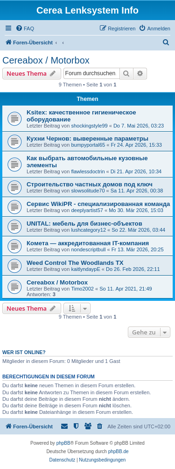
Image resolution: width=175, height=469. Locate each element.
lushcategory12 (88, 230)
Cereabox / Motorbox (46, 60)
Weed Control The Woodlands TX (75, 262)
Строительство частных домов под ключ (90, 184)
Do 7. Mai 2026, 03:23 (138, 125)
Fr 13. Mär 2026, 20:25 (138, 249)
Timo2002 (82, 288)
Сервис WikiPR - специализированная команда (98, 203)
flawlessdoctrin (88, 171)
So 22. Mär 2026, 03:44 (138, 230)
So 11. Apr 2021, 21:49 (125, 288)
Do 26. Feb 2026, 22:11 (133, 269)
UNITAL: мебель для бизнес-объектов (84, 223)
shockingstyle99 (89, 125)
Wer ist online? (24, 352)
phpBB (63, 443)
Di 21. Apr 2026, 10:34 (136, 171)
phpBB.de (118, 451)
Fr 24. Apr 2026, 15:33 (136, 145)
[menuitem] (24, 28)
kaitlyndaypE (85, 269)
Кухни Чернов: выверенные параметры (87, 138)
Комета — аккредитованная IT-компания (88, 243)
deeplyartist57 (87, 210)
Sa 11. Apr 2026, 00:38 (137, 190)
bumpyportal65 (88, 145)
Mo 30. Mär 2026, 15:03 (136, 210)
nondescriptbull (88, 249)
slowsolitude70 (88, 190)
